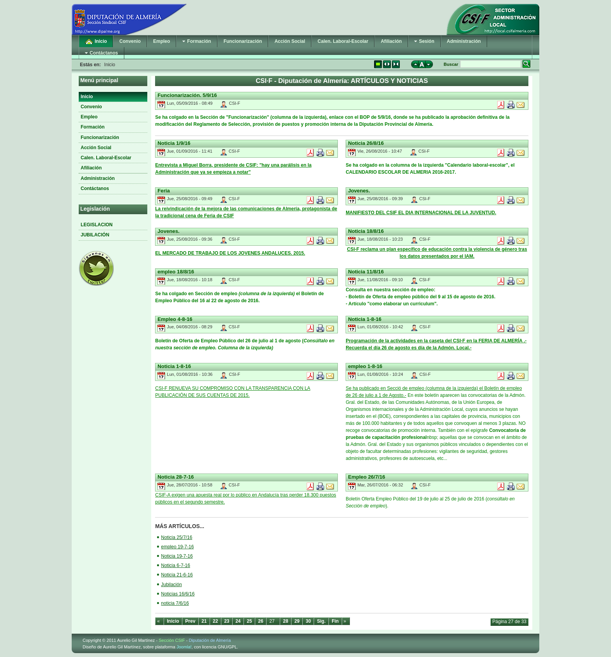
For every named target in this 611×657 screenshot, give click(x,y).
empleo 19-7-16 (177, 547)
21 (204, 621)
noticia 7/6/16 (175, 603)
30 (308, 621)
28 (285, 621)
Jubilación (171, 584)
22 (215, 621)
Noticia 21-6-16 (176, 575)
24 (237, 621)
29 (296, 621)
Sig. (321, 621)
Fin (335, 621)
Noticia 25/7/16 (176, 537)
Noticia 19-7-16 (176, 556)
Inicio (173, 621)
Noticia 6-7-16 (175, 565)
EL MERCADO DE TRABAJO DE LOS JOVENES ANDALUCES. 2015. (230, 253)
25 (249, 621)
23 (226, 621)
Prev (190, 621)
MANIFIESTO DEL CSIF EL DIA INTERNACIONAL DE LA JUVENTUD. (421, 212)
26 (260, 621)
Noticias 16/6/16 (177, 594)
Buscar (451, 64)
